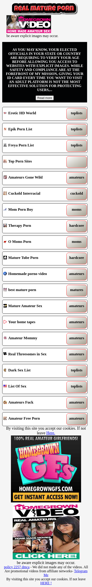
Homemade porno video (33, 274)
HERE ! (46, 583)
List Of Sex (33, 387)
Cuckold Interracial (33, 194)
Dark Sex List (33, 371)
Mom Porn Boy (33, 210)
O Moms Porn (33, 242)
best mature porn (33, 290)
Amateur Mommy (33, 339)
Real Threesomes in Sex (33, 355)
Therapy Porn (33, 226)
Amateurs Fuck (33, 403)
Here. (50, 433)
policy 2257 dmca (17, 567)
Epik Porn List (33, 130)
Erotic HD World (33, 114)
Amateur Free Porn (33, 419)
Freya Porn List (33, 146)
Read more (44, 98)
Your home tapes (33, 323)
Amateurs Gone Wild (33, 178)
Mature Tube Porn (33, 258)
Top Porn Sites (33, 162)
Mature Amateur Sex (33, 306)
